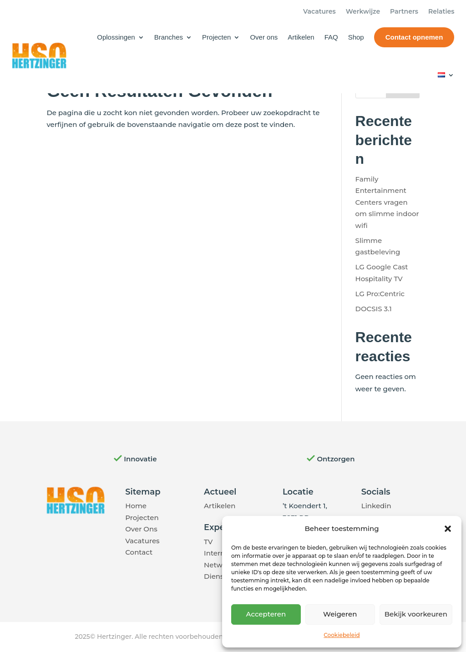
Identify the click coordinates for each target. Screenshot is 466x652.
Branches (168, 37)
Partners (404, 11)
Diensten (219, 576)
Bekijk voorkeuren (416, 614)
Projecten (216, 37)
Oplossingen (116, 37)
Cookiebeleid (342, 635)
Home (136, 505)
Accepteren (266, 614)
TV (208, 541)
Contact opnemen (414, 37)
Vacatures (319, 11)
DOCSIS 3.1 (373, 308)
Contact (138, 552)
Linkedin (376, 505)
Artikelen (301, 37)
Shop (356, 37)
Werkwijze (363, 11)
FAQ (331, 37)
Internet (218, 553)
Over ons (264, 37)
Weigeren (340, 614)
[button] (447, 528)
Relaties (441, 11)
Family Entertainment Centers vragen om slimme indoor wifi (387, 202)
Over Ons (141, 529)
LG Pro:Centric (380, 293)
